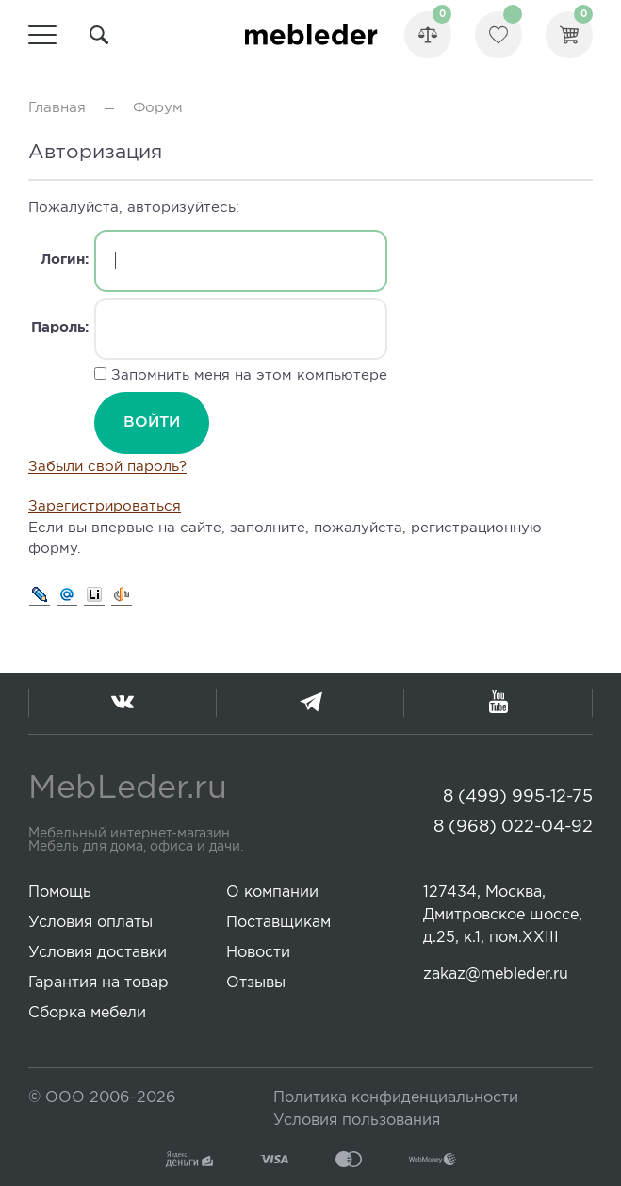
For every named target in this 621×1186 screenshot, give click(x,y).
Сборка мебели (87, 1013)
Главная (57, 108)
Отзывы (256, 983)
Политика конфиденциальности (395, 1098)
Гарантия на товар (98, 983)
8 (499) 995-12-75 (518, 796)
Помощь (59, 892)
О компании (272, 892)
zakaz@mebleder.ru (495, 974)
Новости (258, 953)
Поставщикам (278, 923)
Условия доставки (97, 953)
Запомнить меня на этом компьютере (246, 375)
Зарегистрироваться (104, 507)
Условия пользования (356, 1120)
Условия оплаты (90, 923)
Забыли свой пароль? (107, 467)
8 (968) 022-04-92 (513, 827)
